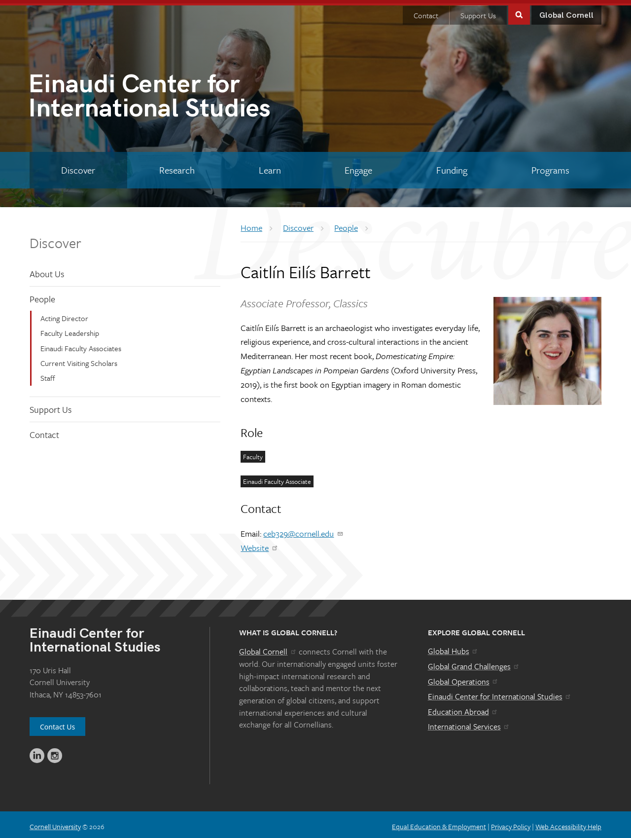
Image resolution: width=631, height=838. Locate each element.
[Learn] (270, 166)
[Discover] (78, 166)
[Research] (177, 166)
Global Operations (463, 678)
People (42, 295)
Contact (426, 11)
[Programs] (550, 166)
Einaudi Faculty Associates (80, 344)
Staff (47, 374)
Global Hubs (453, 648)
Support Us (478, 11)
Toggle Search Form (519, 10)
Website (260, 544)
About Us (47, 269)
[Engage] (358, 166)
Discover (55, 239)
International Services (469, 723)
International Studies (172, 95)
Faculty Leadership (69, 329)
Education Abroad (463, 708)
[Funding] (452, 166)
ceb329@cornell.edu (303, 530)
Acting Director (64, 314)
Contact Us (57, 723)
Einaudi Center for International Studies (500, 693)
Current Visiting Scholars (78, 359)
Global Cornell (566, 12)
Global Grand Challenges (474, 663)
